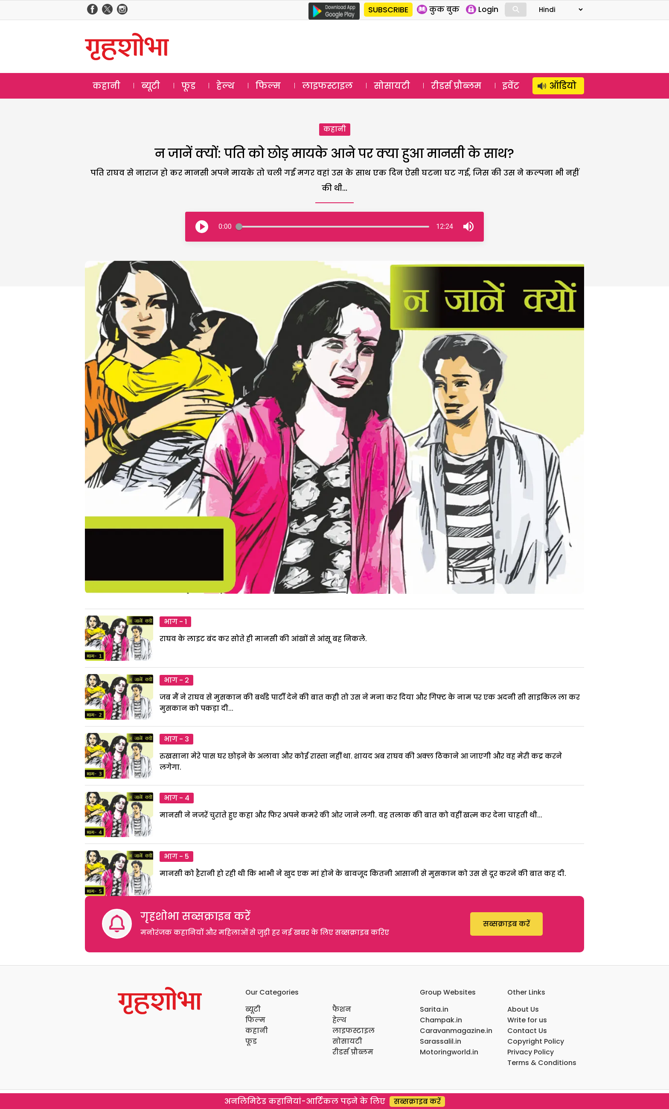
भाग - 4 (176, 798)
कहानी (106, 86)
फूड (188, 86)
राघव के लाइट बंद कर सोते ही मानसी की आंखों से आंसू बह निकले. (263, 639)
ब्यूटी (150, 86)
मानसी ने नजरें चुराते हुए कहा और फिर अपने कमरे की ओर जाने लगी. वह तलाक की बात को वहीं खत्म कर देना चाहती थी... (351, 815)
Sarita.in (434, 1009)
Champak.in (441, 1020)
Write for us (527, 1020)
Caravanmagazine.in (456, 1031)
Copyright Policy (535, 1041)
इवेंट (511, 86)
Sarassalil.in (440, 1041)
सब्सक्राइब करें (506, 924)
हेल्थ (225, 86)
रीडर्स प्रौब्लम (456, 86)
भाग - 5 (176, 856)
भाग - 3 (176, 739)
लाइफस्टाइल (327, 86)
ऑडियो (563, 86)
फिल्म (268, 86)
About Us (523, 1009)
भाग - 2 (176, 680)
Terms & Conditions (541, 1063)
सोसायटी (392, 86)
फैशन (341, 1009)
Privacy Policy (530, 1052)
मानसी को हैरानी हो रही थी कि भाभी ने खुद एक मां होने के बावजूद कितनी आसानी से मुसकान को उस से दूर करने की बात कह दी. (363, 873)
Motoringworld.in (449, 1052)
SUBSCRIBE (388, 9)
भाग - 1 (175, 622)
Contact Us (527, 1031)
